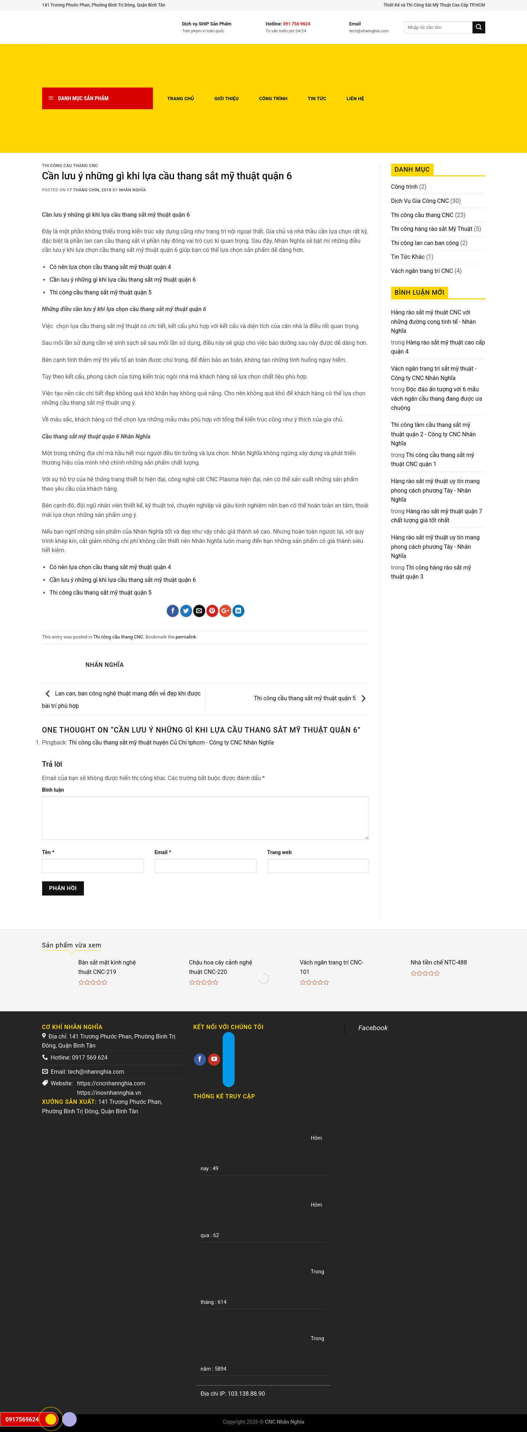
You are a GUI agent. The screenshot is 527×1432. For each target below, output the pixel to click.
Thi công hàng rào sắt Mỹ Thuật (432, 228)
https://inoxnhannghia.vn (109, 1092)
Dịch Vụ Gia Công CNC (420, 200)
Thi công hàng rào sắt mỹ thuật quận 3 (431, 572)
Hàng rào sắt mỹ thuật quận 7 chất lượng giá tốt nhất (436, 516)
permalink (185, 637)
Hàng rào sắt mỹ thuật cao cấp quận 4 (438, 347)
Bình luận (53, 790)
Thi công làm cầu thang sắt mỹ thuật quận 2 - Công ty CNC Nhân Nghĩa (433, 434)
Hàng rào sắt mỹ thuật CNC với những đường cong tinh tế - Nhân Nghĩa (433, 321)
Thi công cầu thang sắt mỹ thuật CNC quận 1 (432, 460)
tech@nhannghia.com (96, 1071)
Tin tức (317, 98)
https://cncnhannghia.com (111, 1083)
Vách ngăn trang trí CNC (422, 271)
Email (163, 852)
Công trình (273, 98)
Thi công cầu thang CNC (70, 165)
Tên (48, 852)
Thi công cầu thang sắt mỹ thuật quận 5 (100, 292)
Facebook (373, 1028)
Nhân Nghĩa (132, 190)
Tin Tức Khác (408, 256)
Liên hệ (355, 98)
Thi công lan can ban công (425, 243)
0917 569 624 (90, 1057)
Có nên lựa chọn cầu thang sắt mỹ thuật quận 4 (110, 267)
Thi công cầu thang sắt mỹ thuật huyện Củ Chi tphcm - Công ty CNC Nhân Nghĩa (171, 742)
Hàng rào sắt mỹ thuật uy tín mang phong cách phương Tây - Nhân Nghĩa (435, 490)
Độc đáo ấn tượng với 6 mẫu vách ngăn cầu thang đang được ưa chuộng (436, 398)
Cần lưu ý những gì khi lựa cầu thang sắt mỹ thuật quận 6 (122, 279)
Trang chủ (180, 98)
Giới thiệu (226, 98)
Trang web (279, 852)
